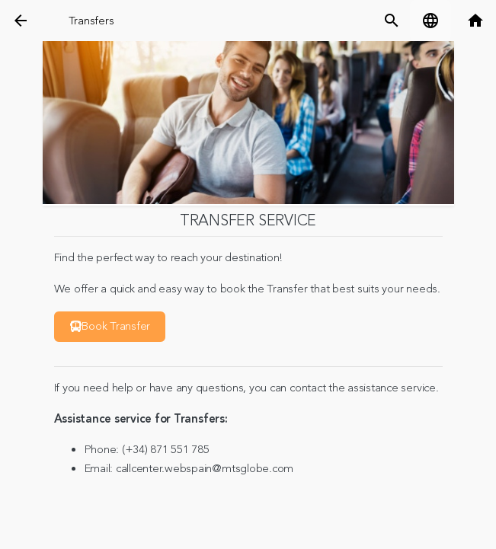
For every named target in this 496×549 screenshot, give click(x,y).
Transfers (91, 21)
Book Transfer (110, 326)
